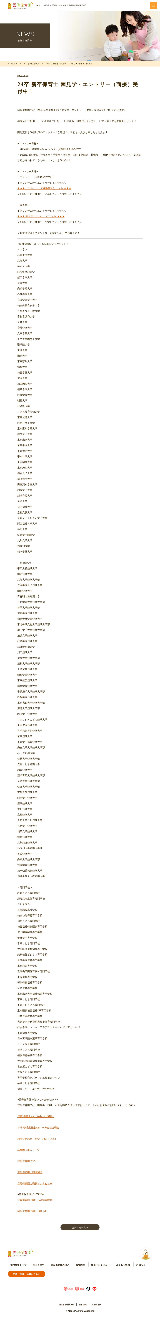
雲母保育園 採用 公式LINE (32, 1216)
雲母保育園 (98, 1305)
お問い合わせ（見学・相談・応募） (37, 1143)
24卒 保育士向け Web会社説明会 (35, 1121)
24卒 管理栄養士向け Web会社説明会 (38, 1132)
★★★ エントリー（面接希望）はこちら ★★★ (44, 193)
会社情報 (83, 1305)
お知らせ (106, 1275)
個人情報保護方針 (65, 1305)
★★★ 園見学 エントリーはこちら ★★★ (40, 221)
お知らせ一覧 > (80, 1233)
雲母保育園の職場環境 (29, 1177)
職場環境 (61, 1275)
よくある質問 (93, 1275)
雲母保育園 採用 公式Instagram (34, 1204)
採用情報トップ (14, 63)
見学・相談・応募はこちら (131, 1274)
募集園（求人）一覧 (28, 1154)
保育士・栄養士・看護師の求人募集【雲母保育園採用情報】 (47, 5)
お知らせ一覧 (33, 63)
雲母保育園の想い (27, 1166)
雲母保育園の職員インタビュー (34, 1188)
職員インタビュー (76, 1275)
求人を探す (31, 1275)
